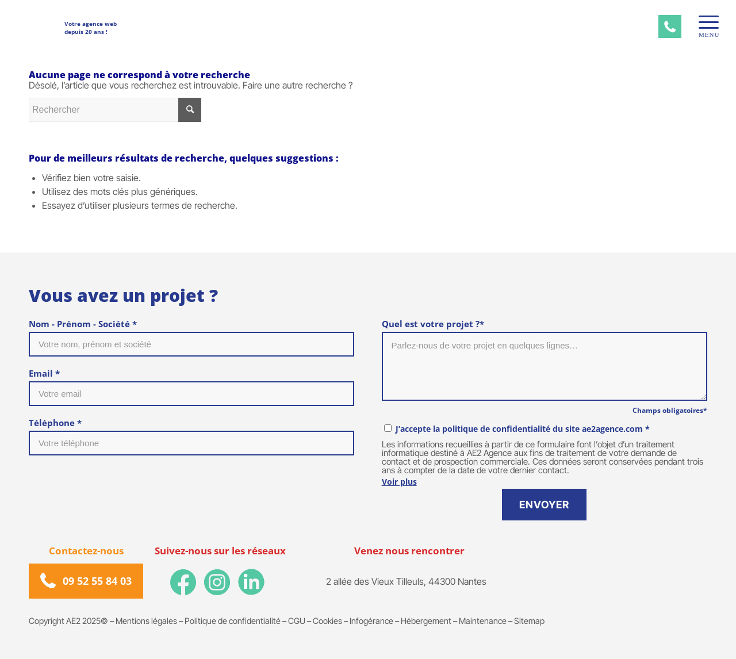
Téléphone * (55, 422)
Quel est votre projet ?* (433, 324)
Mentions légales (146, 621)
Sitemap (529, 621)
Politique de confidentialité (233, 621)
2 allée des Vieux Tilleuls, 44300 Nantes (406, 581)
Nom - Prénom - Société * (83, 324)
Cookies (327, 621)
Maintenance (483, 621)
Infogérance (371, 621)
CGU (296, 621)
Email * (44, 373)
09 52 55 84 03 (97, 581)
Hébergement (426, 621)
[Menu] (705, 22)
